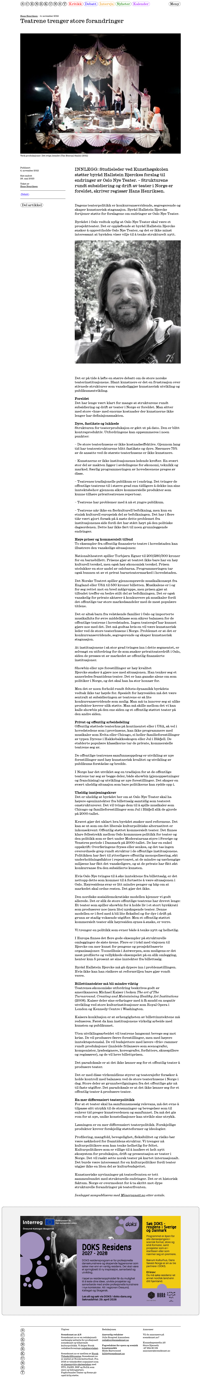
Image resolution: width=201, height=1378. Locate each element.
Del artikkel (32, 205)
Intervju (107, 4)
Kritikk (75, 4)
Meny (174, 4)
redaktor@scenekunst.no (115, 1340)
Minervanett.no (133, 1195)
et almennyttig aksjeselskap (76, 1364)
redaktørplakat (89, 1348)
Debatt (90, 4)
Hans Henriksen (29, 16)
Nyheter (123, 4)
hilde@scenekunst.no (113, 1353)
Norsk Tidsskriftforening (79, 1354)
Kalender (141, 4)
